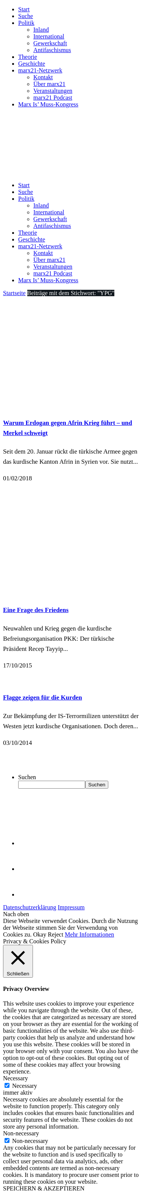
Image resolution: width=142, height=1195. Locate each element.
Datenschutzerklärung (29, 907)
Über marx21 (49, 84)
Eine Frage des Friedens (36, 610)
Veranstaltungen (52, 91)
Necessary (24, 1086)
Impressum (71, 907)
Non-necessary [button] (21, 1133)
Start (24, 9)
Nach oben (16, 914)
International (48, 36)
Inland (41, 29)
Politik (26, 23)
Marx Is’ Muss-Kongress (48, 104)
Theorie (27, 57)
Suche (25, 16)
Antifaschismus (52, 50)
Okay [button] (40, 934)
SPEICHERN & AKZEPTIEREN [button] (43, 1188)
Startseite (14, 293)
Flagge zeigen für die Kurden (42, 697)
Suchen (27, 777)
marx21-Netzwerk (40, 70)
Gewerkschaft (50, 43)
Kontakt (43, 77)
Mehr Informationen (89, 934)
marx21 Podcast (52, 97)
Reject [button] (55, 934)
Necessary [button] (15, 1078)
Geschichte (31, 63)
